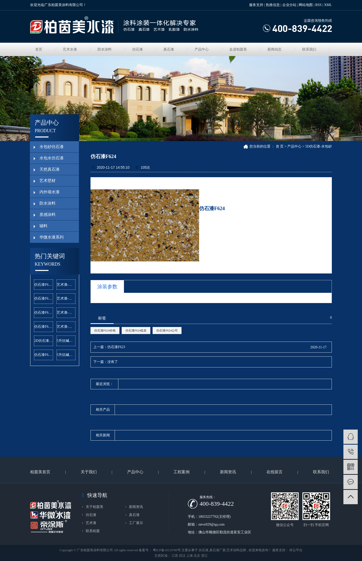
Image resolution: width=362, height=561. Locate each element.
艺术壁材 (47, 180)
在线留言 (274, 472)
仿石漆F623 (116, 347)
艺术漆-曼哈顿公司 (66, 327)
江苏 (175, 555)
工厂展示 (136, 523)
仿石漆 (137, 49)
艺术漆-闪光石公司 (66, 312)
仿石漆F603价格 (43, 355)
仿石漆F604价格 (43, 312)
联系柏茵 (93, 531)
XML (328, 5)
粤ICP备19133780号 (167, 550)
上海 (189, 555)
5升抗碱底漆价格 (66, 341)
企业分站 (289, 5)
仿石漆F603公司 (43, 285)
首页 (38, 49)
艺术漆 (91, 523)
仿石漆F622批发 (43, 327)
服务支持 (256, 5)
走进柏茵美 (238, 49)
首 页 (280, 146)
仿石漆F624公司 (167, 330)
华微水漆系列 (51, 237)
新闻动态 (274, 49)
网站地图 (306, 5)
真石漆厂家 (217, 550)
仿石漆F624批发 (136, 330)
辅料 (43, 226)
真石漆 (168, 49)
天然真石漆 (49, 169)
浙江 (204, 555)
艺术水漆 (70, 49)
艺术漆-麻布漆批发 (66, 285)
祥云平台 (295, 550)
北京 (197, 555)
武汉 (182, 555)
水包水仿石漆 (51, 158)
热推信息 (273, 5)
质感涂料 (47, 214)
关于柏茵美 (94, 507)
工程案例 (181, 472)
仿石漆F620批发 (43, 298)
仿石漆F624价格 (105, 330)
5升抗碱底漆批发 (66, 355)
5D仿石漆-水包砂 (318, 146)
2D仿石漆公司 (43, 341)
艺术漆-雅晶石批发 (66, 298)
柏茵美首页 (40, 472)
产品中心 (202, 49)
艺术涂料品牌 (236, 550)
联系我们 (309, 49)
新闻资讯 (228, 472)
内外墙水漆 (49, 192)
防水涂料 (105, 49)
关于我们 (89, 472)
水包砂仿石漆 (51, 147)
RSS (318, 5)
